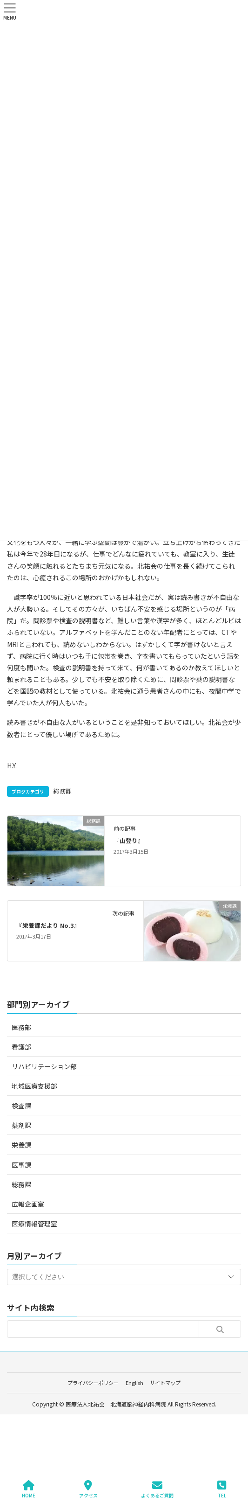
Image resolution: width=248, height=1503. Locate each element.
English (134, 1382)
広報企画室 (28, 1204)
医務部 (21, 1027)
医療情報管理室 (34, 1223)
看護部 (21, 1046)
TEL (221, 1489)
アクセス (88, 1489)
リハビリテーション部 (44, 1066)
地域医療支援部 (34, 1086)
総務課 (63, 790)
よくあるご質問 (157, 1489)
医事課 (21, 1164)
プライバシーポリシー (93, 1382)
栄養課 (21, 1144)
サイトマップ (165, 1382)
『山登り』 (129, 840)
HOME (28, 1489)
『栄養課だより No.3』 (48, 925)
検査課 (21, 1105)
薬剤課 (21, 1125)
